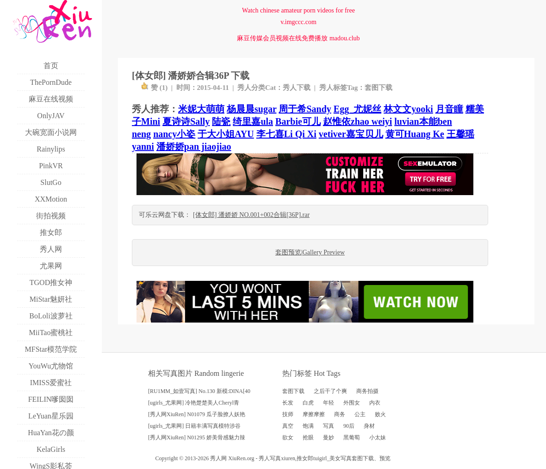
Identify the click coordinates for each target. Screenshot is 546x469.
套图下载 (378, 87)
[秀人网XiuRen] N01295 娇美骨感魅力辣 (196, 437)
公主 (360, 414)
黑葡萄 (351, 437)
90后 (348, 426)
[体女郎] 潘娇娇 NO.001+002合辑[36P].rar (251, 214)
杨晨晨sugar (251, 109)
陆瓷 (221, 121)
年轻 (328, 402)
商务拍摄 (367, 391)
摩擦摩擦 (314, 414)
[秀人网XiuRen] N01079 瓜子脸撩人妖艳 (196, 414)
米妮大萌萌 (201, 109)
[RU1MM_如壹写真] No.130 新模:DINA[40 (199, 391)
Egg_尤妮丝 (357, 109)
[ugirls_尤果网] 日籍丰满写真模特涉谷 (194, 426)
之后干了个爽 (330, 391)
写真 (328, 426)
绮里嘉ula (253, 121)
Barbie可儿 (298, 121)
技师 (287, 414)
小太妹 (377, 437)
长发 (287, 402)
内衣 (374, 402)
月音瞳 (449, 109)
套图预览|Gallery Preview (310, 252)
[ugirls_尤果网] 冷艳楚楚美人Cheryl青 (193, 402)
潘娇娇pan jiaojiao (193, 146)
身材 (369, 426)
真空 (287, 426)
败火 (380, 414)
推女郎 (305, 458)
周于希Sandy (305, 109)
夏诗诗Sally (186, 121)
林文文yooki (408, 109)
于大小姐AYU (226, 134)
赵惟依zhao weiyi (357, 121)
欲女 (287, 437)
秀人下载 (296, 87)
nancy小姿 (174, 134)
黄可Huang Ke (414, 134)
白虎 (308, 402)
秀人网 (218, 458)
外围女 (351, 402)
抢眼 (308, 437)
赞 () (154, 87)
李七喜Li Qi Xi (286, 134)
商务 (339, 414)
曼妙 (328, 437)
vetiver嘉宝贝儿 (351, 134)
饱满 (308, 426)
